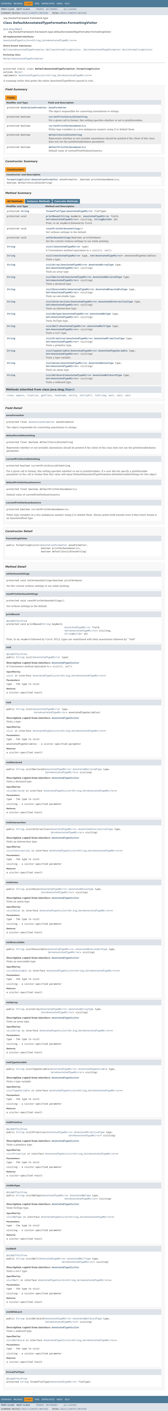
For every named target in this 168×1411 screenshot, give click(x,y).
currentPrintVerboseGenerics (67, 125)
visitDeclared (55, 277)
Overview (6, 3)
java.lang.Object (12, 29)
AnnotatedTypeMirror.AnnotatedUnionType (87, 363)
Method (43, 13)
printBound (53, 216)
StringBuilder (103, 219)
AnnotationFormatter (34, 107)
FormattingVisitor (18, 179)
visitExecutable (56, 289)
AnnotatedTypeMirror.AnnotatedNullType (85, 326)
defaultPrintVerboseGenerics (67, 147)
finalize (32, 395)
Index (60, 3)
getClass (46, 395)
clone (9, 395)
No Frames (52, 9)
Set (44, 40)
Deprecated (48, 3)
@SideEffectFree (16, 621)
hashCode (60, 395)
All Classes (70, 9)
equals (20, 395)
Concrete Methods (66, 201)
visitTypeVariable (57, 350)
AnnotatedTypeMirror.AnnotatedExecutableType (97, 289)
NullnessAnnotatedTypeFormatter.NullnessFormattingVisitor (42, 49)
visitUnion (53, 363)
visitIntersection (57, 301)
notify (73, 395)
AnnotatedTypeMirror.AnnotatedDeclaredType (93, 277)
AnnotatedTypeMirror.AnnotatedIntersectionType (102, 301)
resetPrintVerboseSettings (63, 228)
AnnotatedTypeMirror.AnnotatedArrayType (87, 264)
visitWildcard (55, 375)
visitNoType (53, 313)
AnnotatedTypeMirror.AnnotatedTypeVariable (99, 350)
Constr (33, 13)
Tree (37, 3)
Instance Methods (38, 201)
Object (18, 72)
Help (67, 3)
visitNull (52, 326)
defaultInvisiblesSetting (65, 134)
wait (111, 395)
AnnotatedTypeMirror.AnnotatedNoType (87, 313)
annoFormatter (58, 107)
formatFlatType (55, 211)
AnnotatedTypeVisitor (17, 40)
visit (49, 246)
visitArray (53, 264)
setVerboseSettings (58, 237)
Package (17, 3)
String (36, 40)
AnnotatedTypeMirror (61, 40)
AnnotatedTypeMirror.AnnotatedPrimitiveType (96, 338)
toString (100, 395)
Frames (40, 9)
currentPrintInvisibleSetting (68, 116)
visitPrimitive (55, 338)
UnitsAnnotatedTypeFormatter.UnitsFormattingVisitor (118, 49)
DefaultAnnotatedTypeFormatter (23, 58)
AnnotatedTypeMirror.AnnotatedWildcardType (93, 375)
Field (24, 13)
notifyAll (86, 395)
